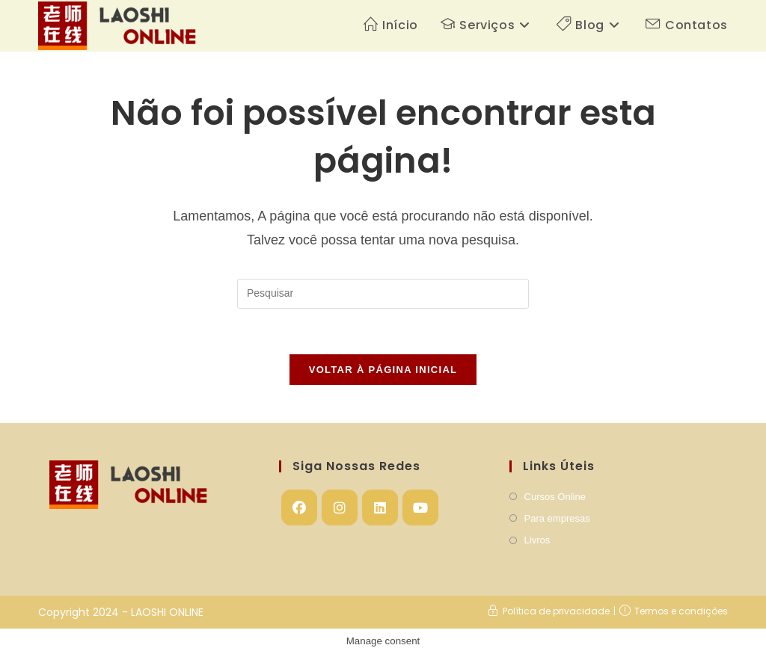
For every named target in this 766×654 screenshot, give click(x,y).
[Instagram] (340, 507)
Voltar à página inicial (383, 369)
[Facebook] (299, 507)
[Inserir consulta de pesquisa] (383, 294)
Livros (537, 540)
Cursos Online (555, 496)
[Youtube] (420, 507)
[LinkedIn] (380, 507)
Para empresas (557, 518)
